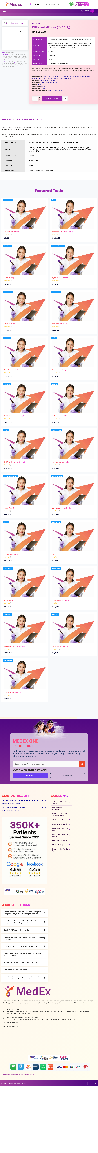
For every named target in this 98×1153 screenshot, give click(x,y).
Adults (12, 54)
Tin (53, 554)
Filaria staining (9, 278)
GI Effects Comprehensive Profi (14, 462)
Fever (53, 200)
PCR (11, 22)
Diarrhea (54, 384)
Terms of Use (18, 1075)
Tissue (23, 56)
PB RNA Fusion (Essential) (14, 63)
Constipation (7, 384)
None (15, 56)
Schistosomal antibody (11, 232)
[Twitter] (89, 1083)
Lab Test (10, 56)
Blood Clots (55, 614)
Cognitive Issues (56, 430)
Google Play (67, 775)
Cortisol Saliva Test (57, 476)
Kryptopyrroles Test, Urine (60, 370)
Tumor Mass (17, 58)
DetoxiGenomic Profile (11, 370)
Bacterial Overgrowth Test (10, 476)
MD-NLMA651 (34, 161)
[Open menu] (4, 11)
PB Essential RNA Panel (60, 76)
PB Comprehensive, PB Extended (41, 170)
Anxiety (54, 338)
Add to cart (51, 98)
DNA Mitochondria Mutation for (14, 646)
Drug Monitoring (8, 660)
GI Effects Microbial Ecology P (14, 416)
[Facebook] (86, 1083)
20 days (31, 156)
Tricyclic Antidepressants (12, 692)
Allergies (6, 522)
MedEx (3, 14)
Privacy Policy (8, 1075)
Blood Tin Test (56, 522)
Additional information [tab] (29, 120)
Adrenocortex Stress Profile (61, 508)
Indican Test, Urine (10, 508)
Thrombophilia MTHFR (60, 646)
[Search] (82, 764)
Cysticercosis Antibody (60, 278)
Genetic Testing (52, 90)
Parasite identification (59, 324)
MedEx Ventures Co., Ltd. (17, 1083)
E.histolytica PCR (9, 324)
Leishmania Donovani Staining (62, 232)
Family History (56, 568)
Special (31, 165)
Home (5, 22)
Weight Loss (10, 66)
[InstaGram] (92, 1083)
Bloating (6, 430)
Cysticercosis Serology (58, 246)
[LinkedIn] (95, 1083)
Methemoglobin (9, 600)
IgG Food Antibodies (11, 554)
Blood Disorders (8, 568)
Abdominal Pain (8, 200)
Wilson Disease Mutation (60, 600)
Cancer (17, 54)
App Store (30, 776)
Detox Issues (7, 338)
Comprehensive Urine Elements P (63, 462)
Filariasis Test (7, 246)
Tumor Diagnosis (7, 58)
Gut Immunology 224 (59, 416)
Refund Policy (29, 1075)
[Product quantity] (35, 98)
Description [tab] (7, 120)
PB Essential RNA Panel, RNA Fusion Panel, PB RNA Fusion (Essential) (54, 143)
